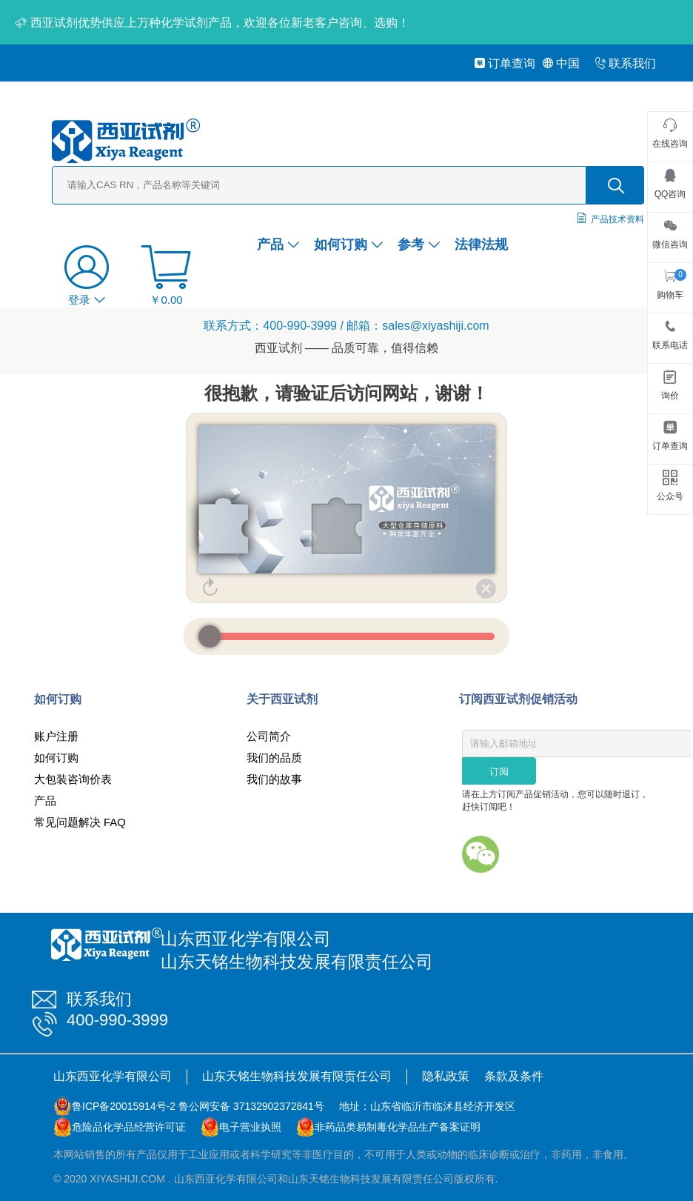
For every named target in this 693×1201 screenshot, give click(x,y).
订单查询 (504, 63)
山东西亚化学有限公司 (112, 1076)
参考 (419, 244)
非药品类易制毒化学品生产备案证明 (398, 1127)
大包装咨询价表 (73, 779)
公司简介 (269, 736)
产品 (278, 244)
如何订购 (348, 244)
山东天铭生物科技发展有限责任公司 (297, 1076)
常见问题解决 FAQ (80, 822)
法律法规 (481, 244)
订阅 (499, 771)
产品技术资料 (617, 219)
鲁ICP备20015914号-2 (123, 1106)
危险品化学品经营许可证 (129, 1127)
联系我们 (625, 63)
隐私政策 (445, 1076)
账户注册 (56, 736)
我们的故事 (274, 779)
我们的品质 (274, 757)
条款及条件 (513, 1076)
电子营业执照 (250, 1127)
